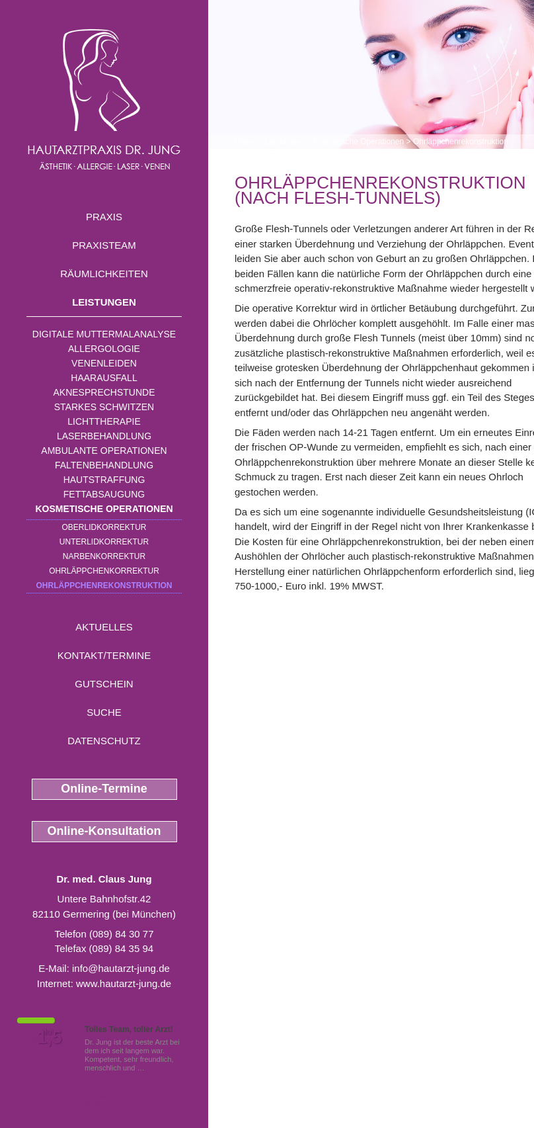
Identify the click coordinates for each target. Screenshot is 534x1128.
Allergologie (104, 348)
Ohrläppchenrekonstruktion (104, 585)
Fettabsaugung (104, 494)
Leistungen (104, 302)
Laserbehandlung (104, 436)
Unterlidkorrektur (104, 541)
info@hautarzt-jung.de (121, 968)
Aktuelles (104, 626)
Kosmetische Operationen (103, 508)
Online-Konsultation (104, 831)
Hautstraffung (104, 479)
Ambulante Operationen (104, 450)
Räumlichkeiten (104, 273)
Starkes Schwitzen (104, 407)
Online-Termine (104, 788)
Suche (104, 712)
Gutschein (104, 683)
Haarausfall (104, 377)
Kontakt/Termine (104, 655)
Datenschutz (104, 740)
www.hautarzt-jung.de (123, 983)
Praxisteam (104, 245)
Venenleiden (104, 363)
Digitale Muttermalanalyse (104, 334)
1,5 (49, 1037)
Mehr (155, 1068)
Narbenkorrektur (104, 556)
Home (245, 141)
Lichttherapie (103, 421)
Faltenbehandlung (104, 465)
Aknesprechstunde (104, 392)
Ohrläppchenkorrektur (104, 571)
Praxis (104, 216)
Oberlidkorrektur (103, 527)
